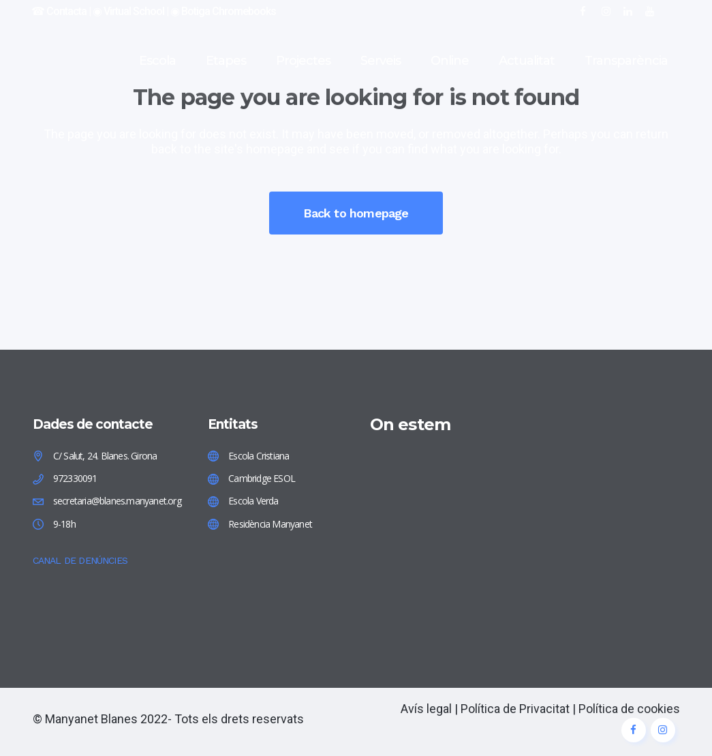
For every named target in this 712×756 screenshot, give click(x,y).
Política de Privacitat (515, 708)
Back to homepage (355, 213)
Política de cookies (629, 708)
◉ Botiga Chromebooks (223, 11)
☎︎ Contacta (59, 11)
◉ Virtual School (128, 11)
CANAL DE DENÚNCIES (80, 560)
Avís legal (426, 708)
